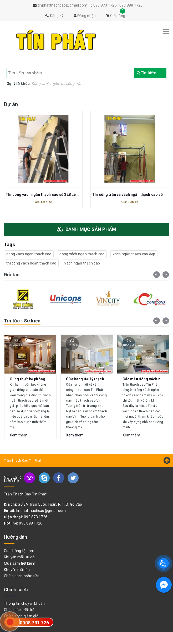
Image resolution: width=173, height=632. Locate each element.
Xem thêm (18, 435)
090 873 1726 (105, 5)
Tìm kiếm (139, 73)
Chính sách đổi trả (19, 610)
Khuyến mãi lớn (17, 570)
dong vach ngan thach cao (28, 254)
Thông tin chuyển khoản (24, 603)
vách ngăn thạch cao (82, 263)
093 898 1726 (131, 5)
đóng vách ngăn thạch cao (81, 254)
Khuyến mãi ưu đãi (19, 557)
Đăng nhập (85, 16)
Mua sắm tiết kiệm (19, 563)
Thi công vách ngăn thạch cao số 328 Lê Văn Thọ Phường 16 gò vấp (65, 194)
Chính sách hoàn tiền (21, 576)
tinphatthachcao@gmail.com (41, 511)
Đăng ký (54, 16)
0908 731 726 (34, 622)
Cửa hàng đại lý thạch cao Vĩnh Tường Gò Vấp (106, 379)
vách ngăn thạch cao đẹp (134, 254)
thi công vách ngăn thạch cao (31, 263)
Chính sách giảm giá (21, 616)
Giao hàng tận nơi (19, 551)
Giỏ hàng (115, 16)
